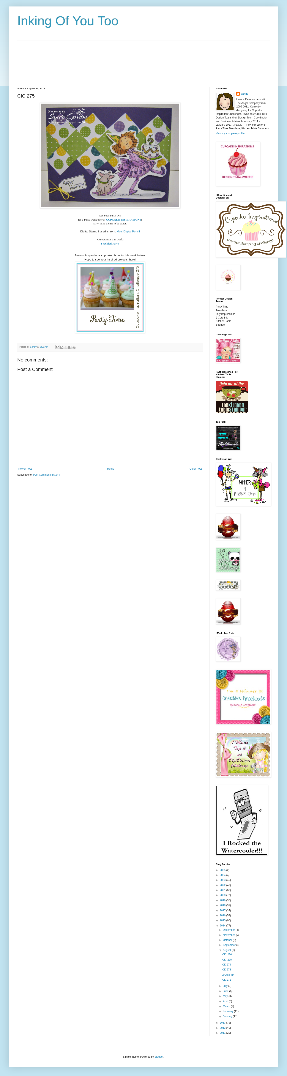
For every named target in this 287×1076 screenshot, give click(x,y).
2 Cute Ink (228, 974)
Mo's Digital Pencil (128, 231)
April (226, 1001)
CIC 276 (227, 954)
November (229, 935)
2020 (223, 895)
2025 (223, 870)
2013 (223, 1022)
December (229, 929)
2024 (223, 875)
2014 (223, 925)
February (228, 1011)
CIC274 (226, 964)
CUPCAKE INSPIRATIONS (123, 219)
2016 (223, 915)
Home (110, 468)
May (226, 996)
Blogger (159, 1056)
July (225, 986)
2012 (223, 1027)
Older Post (195, 468)
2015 (223, 920)
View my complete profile (230, 133)
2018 (223, 905)
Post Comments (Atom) (46, 474)
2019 (223, 900)
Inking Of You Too (67, 21)
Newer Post (25, 468)
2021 (223, 890)
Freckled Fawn (110, 243)
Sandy (244, 93)
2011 (223, 1032)
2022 (223, 885)
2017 (223, 910)
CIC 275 (227, 959)
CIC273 (226, 969)
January (228, 1016)
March (227, 1006)
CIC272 (226, 979)
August (227, 950)
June (226, 991)
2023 (223, 880)
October (228, 940)
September (229, 945)
